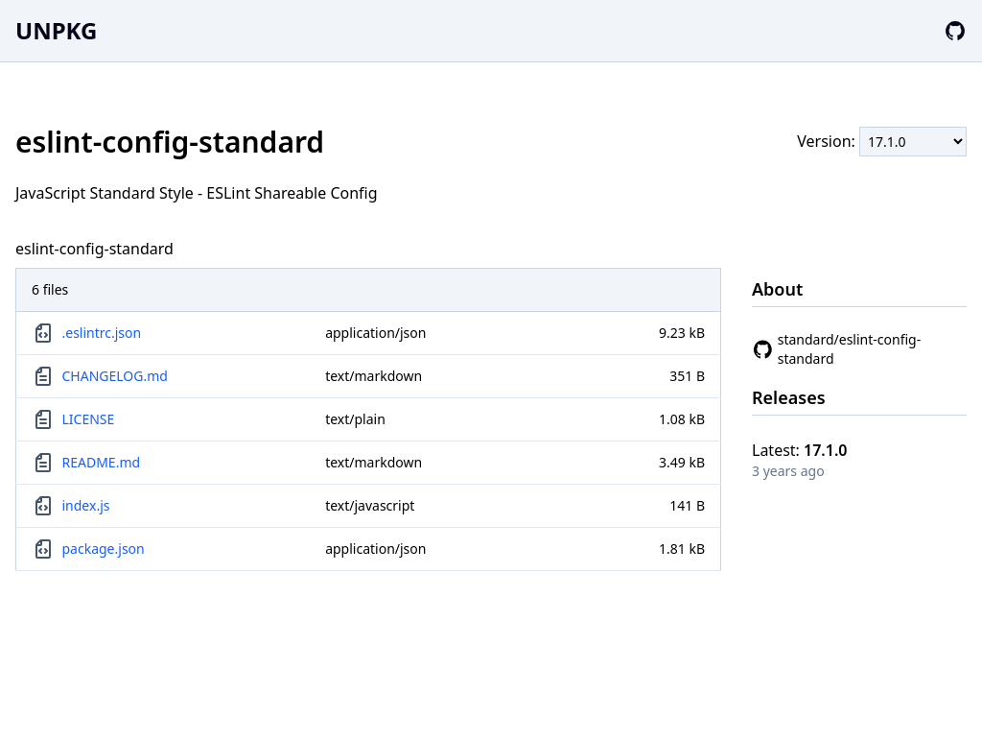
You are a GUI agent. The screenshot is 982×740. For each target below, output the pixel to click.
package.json (103, 548)
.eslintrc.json (102, 332)
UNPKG (56, 30)
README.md (101, 462)
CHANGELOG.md (115, 376)
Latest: (800, 450)
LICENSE (88, 419)
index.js (86, 505)
